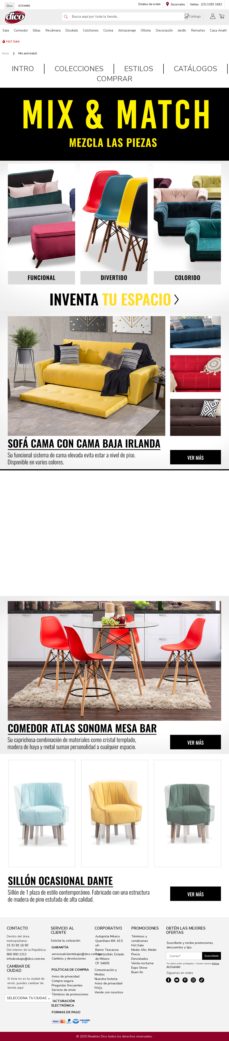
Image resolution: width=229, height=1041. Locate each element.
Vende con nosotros (109, 992)
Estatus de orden (149, 4)
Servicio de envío (63, 990)
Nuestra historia (106, 979)
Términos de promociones (69, 994)
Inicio (6, 53)
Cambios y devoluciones (68, 958)
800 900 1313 (16, 954)
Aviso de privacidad (65, 976)
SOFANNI (24, 6)
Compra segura (62, 981)
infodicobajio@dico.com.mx (26, 959)
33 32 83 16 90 (17, 945)
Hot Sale (137, 945)
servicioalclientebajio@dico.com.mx (77, 954)
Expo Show (139, 968)
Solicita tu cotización (65, 941)
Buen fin (137, 972)
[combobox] (122, 16)
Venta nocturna (142, 963)
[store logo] (15, 17)
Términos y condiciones (139, 938)
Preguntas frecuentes (67, 985)
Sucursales (178, 4)
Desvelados (139, 959)
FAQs (98, 988)
